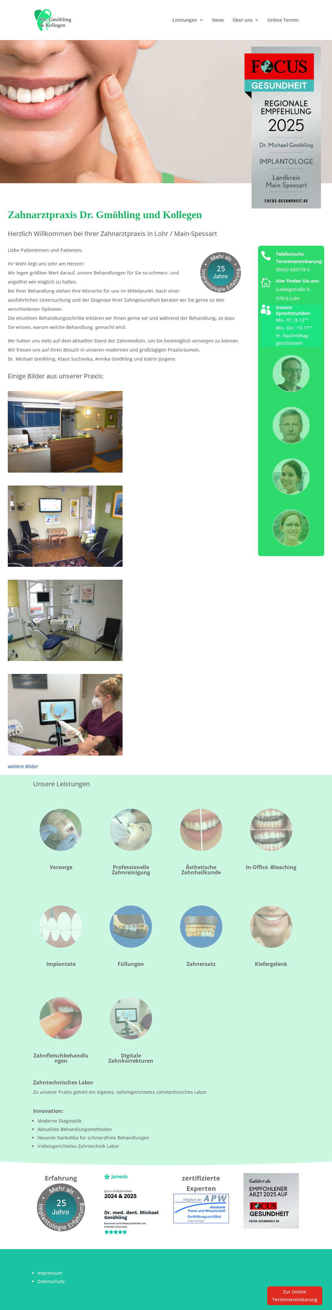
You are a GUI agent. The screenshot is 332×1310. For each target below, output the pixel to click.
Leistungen (184, 20)
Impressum (50, 1273)
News (218, 20)
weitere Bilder (23, 766)
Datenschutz (51, 1281)
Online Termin (283, 20)
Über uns (242, 20)
